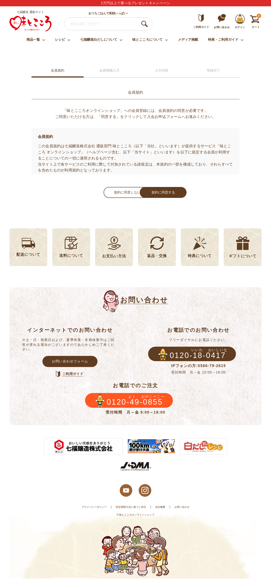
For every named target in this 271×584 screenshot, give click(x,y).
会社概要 (164, 512)
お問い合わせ (187, 512)
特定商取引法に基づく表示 (131, 512)
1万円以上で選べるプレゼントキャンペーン (135, 3)
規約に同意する (163, 193)
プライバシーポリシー (89, 512)
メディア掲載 (188, 39)
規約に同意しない (104, 193)
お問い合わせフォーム (70, 364)
